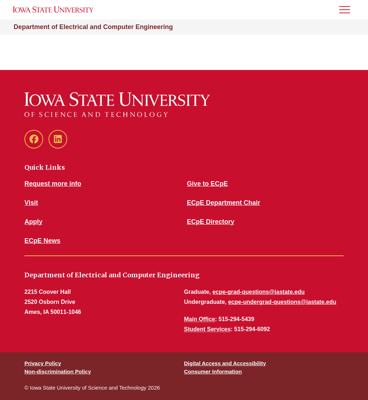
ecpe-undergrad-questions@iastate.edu (282, 302)
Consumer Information (213, 371)
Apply (33, 221)
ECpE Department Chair (223, 202)
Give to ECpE (207, 183)
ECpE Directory (210, 221)
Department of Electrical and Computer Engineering (93, 26)
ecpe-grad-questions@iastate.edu (258, 292)
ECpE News (42, 240)
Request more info (52, 183)
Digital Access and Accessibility (225, 363)
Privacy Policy (42, 363)
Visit (31, 202)
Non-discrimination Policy (57, 371)
